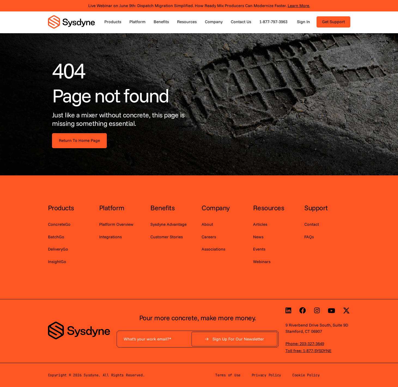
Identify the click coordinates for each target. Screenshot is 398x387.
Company (214, 21)
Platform (137, 21)
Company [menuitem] (216, 207)
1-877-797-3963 (273, 21)
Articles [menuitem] (260, 224)
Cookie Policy (306, 375)
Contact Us (241, 21)
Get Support (333, 21)
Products (112, 21)
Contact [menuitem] (311, 224)
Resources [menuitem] (268, 207)
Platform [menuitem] (111, 207)
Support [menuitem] (316, 207)
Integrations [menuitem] (110, 236)
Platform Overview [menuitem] (116, 224)
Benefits (161, 21)
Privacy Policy (266, 375)
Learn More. (299, 5)
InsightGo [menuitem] (57, 261)
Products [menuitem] (61, 207)
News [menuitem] (258, 236)
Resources (187, 21)
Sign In (303, 21)
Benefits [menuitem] (162, 207)
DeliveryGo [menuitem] (58, 249)
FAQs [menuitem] (309, 236)
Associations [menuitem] (213, 249)
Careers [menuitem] (209, 236)
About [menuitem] (207, 224)
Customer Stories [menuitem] (166, 236)
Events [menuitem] (259, 249)
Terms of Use (228, 375)
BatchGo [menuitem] (56, 236)
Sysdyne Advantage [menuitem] (168, 224)
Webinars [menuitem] (262, 261)
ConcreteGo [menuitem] (59, 224)
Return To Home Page (79, 140)
